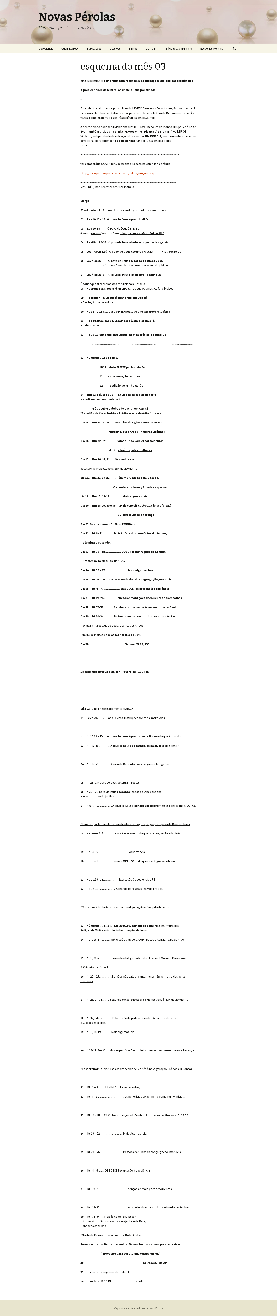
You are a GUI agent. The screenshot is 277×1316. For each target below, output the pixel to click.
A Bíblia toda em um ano (178, 48)
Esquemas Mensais (211, 48)
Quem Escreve (70, 48)
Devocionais (45, 48)
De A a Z (150, 48)
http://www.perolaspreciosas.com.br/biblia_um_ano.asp (117, 173)
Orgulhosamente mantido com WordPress (138, 1308)
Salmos (133, 48)
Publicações (94, 48)
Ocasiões (115, 48)
